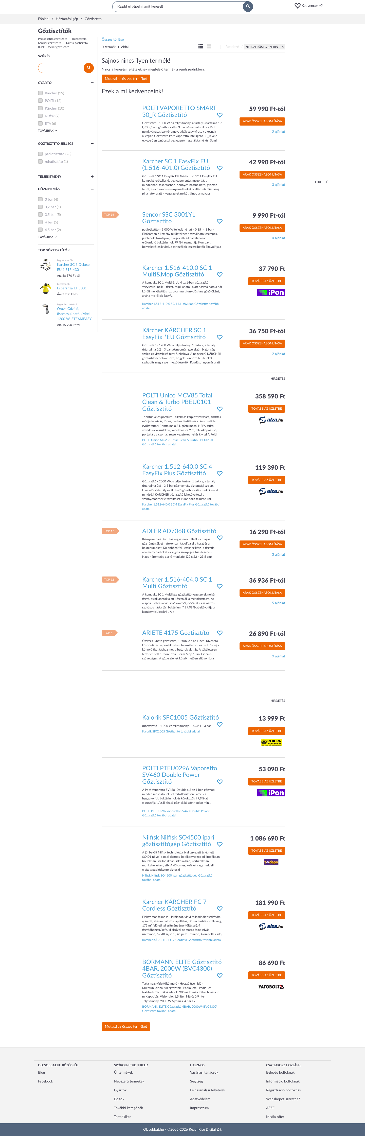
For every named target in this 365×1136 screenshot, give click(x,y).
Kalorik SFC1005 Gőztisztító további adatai (171, 731)
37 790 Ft (272, 269)
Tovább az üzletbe (266, 281)
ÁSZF (270, 1108)
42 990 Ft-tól (267, 163)
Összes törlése (113, 39)
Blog (41, 1072)
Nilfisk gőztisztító (77, 43)
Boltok (119, 1099)
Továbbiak (47, 130)
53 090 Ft (272, 769)
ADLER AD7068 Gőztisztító (179, 531)
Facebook (45, 1081)
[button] (310, 6)
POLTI (49, 101)
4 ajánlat (278, 238)
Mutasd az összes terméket (126, 79)
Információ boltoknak (283, 1081)
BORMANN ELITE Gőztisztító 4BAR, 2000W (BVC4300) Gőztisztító (182, 969)
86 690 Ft (272, 963)
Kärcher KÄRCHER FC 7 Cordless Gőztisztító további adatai (182, 939)
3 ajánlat (278, 185)
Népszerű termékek (129, 1081)
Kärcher (51, 108)
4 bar (49, 222)
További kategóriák (128, 1108)
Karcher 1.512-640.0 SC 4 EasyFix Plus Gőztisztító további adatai (181, 506)
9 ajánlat (278, 656)
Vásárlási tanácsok (204, 1072)
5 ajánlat (278, 603)
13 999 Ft (272, 719)
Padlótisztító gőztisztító (52, 39)
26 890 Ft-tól (267, 634)
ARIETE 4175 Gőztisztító (175, 633)
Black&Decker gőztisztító (53, 47)
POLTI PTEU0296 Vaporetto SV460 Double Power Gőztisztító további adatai (175, 813)
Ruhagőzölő (79, 39)
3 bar (49, 199)
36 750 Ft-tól (267, 331)
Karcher (51, 93)
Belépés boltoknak (280, 1072)
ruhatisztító (54, 162)
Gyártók (120, 1090)
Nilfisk (49, 116)
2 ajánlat (278, 132)
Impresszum (199, 1108)
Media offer (275, 1117)
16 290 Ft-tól (267, 532)
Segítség (196, 1081)
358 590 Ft (270, 397)
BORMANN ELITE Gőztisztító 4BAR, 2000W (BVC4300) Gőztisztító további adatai (179, 1008)
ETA (48, 124)
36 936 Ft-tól (267, 581)
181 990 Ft (270, 903)
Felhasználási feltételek (207, 1090)
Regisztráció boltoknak (283, 1090)
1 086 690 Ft (267, 839)
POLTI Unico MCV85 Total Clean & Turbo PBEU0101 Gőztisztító (177, 402)
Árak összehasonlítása (262, 121)
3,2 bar (50, 207)
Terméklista (122, 1117)
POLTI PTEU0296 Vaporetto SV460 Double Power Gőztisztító (179, 775)
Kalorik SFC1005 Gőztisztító (180, 718)
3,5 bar (50, 215)
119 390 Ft (270, 468)
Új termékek (123, 1072)
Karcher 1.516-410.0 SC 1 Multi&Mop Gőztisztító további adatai (181, 306)
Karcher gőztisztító (49, 43)
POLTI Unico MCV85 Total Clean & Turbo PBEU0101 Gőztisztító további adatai (177, 442)
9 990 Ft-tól (269, 216)
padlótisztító (54, 154)
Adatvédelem (200, 1099)
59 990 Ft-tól (267, 109)
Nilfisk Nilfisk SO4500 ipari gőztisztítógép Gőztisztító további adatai (177, 877)
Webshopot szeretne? (283, 1099)
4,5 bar (50, 230)
